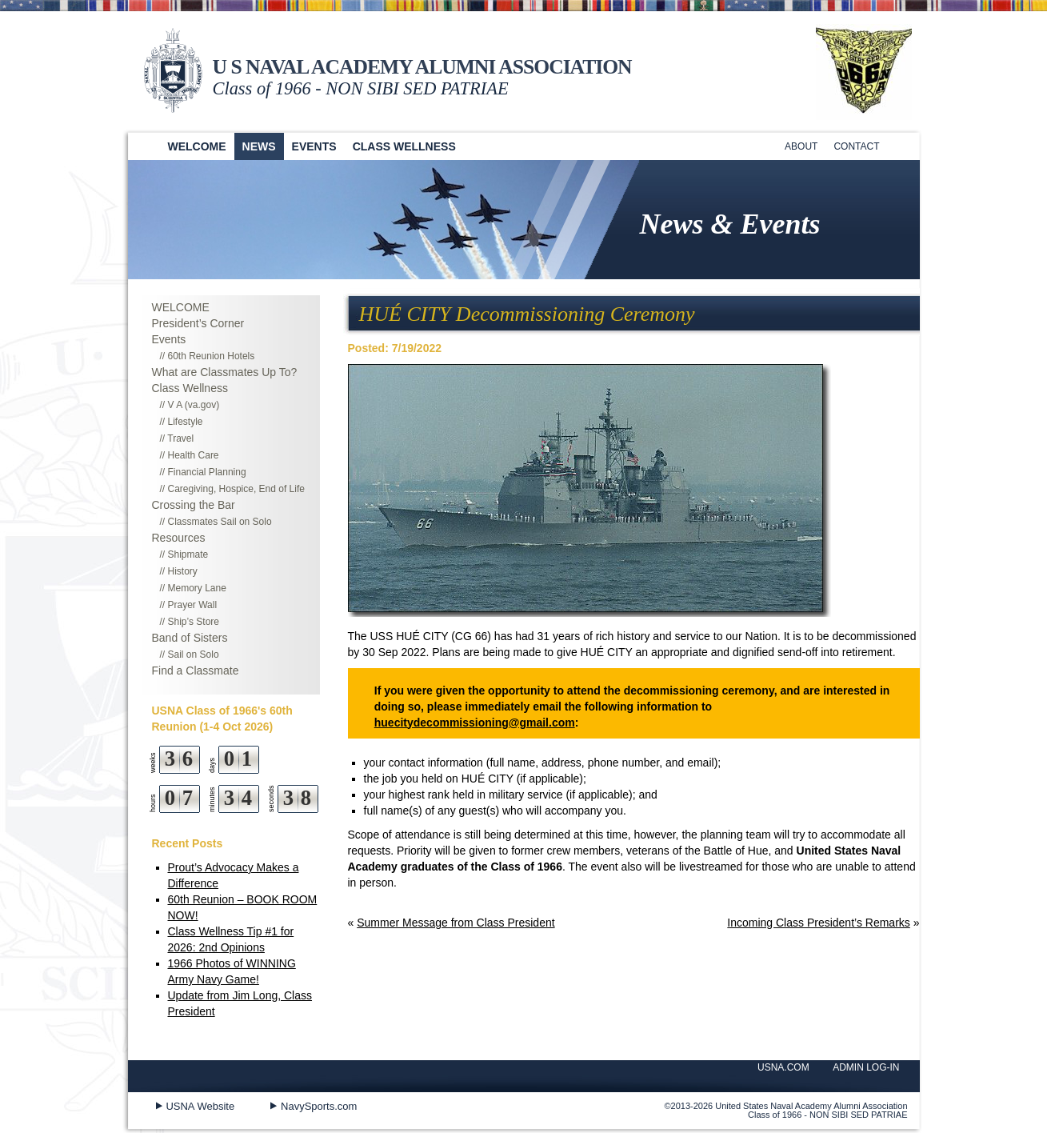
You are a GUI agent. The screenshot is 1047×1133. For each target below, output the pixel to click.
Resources (179, 537)
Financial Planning (207, 472)
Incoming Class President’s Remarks (818, 922)
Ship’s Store (193, 621)
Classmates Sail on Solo (220, 521)
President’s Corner (198, 323)
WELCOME (181, 307)
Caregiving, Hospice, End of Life (236, 488)
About (801, 146)
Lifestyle (185, 421)
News (259, 146)
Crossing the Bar (193, 504)
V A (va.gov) (194, 404)
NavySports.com (319, 1106)
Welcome (197, 146)
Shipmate (188, 554)
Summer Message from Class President (455, 922)
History (183, 571)
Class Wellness (404, 146)
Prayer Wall (193, 605)
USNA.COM (783, 1067)
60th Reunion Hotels (211, 356)
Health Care (193, 455)
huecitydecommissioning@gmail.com (474, 722)
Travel (180, 438)
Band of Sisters (190, 637)
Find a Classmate (195, 670)
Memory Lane (197, 588)
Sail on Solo (193, 654)
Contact (856, 146)
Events (314, 146)
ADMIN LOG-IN (866, 1067)
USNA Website (200, 1106)
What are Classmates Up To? (225, 372)
